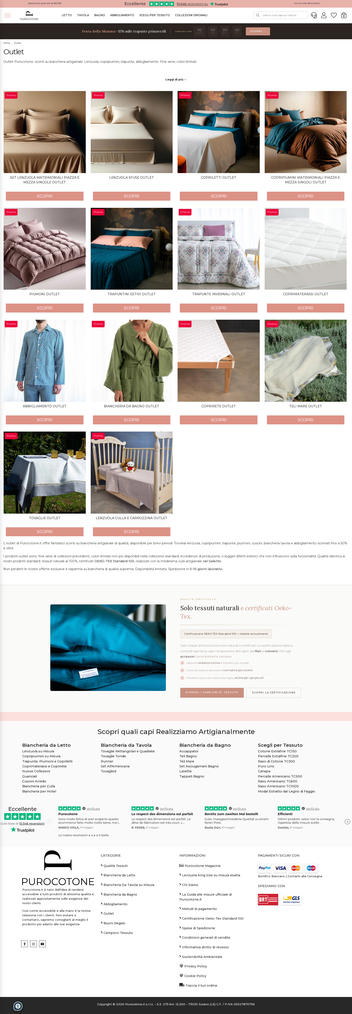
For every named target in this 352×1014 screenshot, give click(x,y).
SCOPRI (45, 196)
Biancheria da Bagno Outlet (131, 406)
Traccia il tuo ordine (198, 985)
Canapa (264, 771)
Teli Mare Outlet (305, 406)
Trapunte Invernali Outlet (218, 294)
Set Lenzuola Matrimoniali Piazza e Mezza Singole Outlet (44, 180)
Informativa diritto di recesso (204, 947)
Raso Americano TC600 (277, 781)
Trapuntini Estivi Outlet (132, 294)
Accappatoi (188, 751)
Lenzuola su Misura (38, 751)
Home (6, 43)
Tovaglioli (108, 771)
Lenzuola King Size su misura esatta (209, 875)
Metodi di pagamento (198, 908)
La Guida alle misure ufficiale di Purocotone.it (205, 896)
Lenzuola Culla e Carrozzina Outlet (131, 518)
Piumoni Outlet (44, 294)
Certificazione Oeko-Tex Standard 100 (211, 918)
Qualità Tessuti (114, 865)
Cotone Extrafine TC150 (277, 751)
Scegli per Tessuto (154, 15)
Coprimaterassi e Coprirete (44, 766)
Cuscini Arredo (34, 781)
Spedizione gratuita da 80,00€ (45, 3)
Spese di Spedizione (197, 928)
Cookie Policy (192, 975)
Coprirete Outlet (218, 406)
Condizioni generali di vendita (204, 937)
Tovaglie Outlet (44, 518)
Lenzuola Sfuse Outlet (131, 178)
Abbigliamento (122, 15)
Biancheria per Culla (38, 786)
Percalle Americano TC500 (280, 776)
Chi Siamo (188, 884)
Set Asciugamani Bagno (199, 766)
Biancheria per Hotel (39, 791)
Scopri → (258, 31)
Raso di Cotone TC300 (276, 761)
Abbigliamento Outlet (44, 406)
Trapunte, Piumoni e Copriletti (47, 761)
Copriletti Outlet (218, 178)
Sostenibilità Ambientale (200, 956)
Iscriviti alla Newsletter (307, 3)
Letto (67, 15)
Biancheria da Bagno (119, 894)
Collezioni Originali (191, 15)
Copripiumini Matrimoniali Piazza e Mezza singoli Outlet (305, 180)
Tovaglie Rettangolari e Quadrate (128, 751)
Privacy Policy (193, 966)
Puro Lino (266, 766)
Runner (107, 761)
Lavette (185, 771)
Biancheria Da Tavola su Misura (127, 884)
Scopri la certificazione (273, 692)
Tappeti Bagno (191, 776)
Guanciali (29, 776)
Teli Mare (186, 761)
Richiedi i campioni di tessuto (212, 692)
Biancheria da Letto (118, 875)
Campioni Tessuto (117, 932)
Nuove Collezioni (36, 771)
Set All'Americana (115, 766)
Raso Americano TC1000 (278, 786)
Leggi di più (176, 79)
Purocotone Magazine (200, 865)
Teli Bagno (188, 756)
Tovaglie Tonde (113, 756)
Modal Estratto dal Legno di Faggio (286, 791)
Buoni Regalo (113, 923)
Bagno (99, 15)
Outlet (17, 43)
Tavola (83, 15)
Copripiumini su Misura (41, 756)
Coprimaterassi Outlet (305, 294)
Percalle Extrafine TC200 (278, 756)
